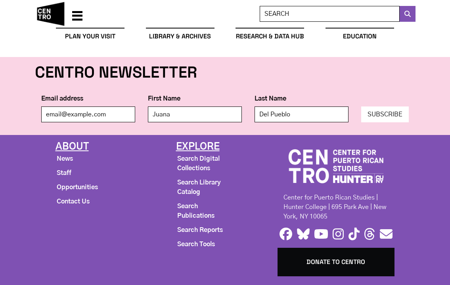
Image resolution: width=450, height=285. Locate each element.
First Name (164, 98)
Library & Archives (180, 36)
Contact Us (73, 201)
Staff (64, 173)
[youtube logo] (321, 234)
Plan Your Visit (90, 36)
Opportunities (77, 187)
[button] (77, 14)
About (72, 147)
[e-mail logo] (386, 234)
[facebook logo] (286, 234)
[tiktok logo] (354, 234)
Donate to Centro (335, 262)
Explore (198, 147)
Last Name (270, 98)
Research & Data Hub (270, 36)
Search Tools (196, 244)
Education (360, 36)
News (65, 159)
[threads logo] (369, 234)
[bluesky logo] (303, 234)
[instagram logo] (338, 234)
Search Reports (200, 230)
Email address (62, 98)
